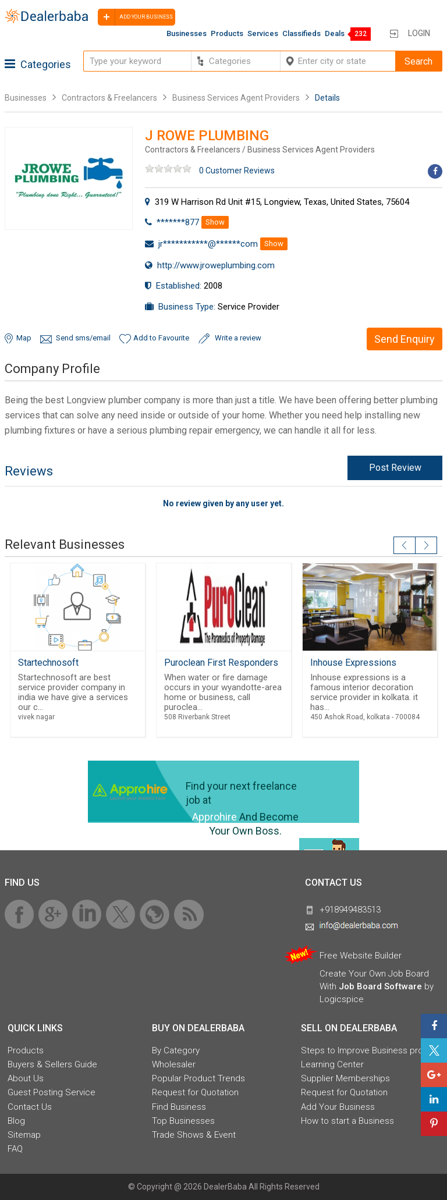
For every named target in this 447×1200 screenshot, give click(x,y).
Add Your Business (338, 1107)
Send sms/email (83, 337)
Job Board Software (380, 986)
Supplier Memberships (345, 1078)
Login (419, 33)
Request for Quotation (195, 1092)
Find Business (179, 1107)
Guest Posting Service (51, 1092)
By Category (176, 1050)
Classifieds (301, 33)
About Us (26, 1078)
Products (227, 33)
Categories (38, 64)
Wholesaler (174, 1064)
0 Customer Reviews (237, 170)
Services (262, 33)
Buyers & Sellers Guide (52, 1064)
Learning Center (332, 1064)
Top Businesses (183, 1121)
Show (215, 222)
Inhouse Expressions (353, 662)
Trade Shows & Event (194, 1135)
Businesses (186, 33)
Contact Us (30, 1107)
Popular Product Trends (198, 1078)
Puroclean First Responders (221, 662)
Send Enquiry (404, 339)
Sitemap (24, 1135)
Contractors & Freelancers (109, 97)
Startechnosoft (48, 662)
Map (23, 337)
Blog (16, 1121)
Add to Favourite (161, 337)
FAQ (15, 1149)
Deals (335, 33)
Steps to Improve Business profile (368, 1050)
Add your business (135, 17)
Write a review (238, 337)
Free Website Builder (361, 955)
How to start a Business (347, 1121)
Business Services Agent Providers (236, 97)
